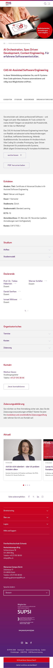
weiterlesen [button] (13, 155)
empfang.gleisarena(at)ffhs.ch (14, 578)
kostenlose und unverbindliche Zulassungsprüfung (27, 415)
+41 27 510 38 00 (15, 556)
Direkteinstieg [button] (9, 511)
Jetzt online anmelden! (26, 665)
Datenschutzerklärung (33, 650)
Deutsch (8, 593)
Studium (18, 99)
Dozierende (29, 99)
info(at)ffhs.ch (8, 558)
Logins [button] (6, 524)
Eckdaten (8, 99)
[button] (29, 497)
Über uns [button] (7, 517)
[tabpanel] (14, 292)
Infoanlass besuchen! (26, 660)
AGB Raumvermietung (35, 652)
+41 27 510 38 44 (17, 378)
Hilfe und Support (10, 531)
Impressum (20, 650)
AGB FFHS (23, 652)
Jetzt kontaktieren (16, 387)
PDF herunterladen (16, 165)
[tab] (26, 249)
